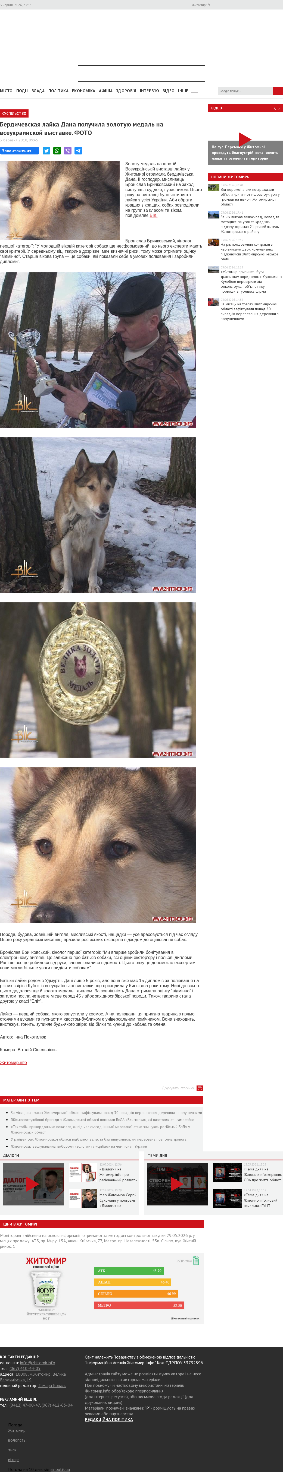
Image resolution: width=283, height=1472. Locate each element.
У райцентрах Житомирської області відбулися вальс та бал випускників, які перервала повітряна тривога (98, 1139)
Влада (38, 90)
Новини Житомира (230, 177)
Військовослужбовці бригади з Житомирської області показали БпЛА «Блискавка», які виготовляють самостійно (102, 1119)
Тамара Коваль (52, 1385)
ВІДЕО (169, 90)
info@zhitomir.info (37, 1362)
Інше (183, 90)
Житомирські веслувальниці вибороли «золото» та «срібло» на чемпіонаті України (79, 1146)
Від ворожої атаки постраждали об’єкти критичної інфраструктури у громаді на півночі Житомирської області (250, 197)
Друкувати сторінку (178, 1087)
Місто (6, 90)
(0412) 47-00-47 (25, 1405)
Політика (58, 90)
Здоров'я (126, 90)
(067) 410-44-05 (25, 1368)
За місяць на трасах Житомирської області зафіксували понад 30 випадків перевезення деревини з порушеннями (106, 1112)
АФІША (106, 90)
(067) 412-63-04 (57, 1405)
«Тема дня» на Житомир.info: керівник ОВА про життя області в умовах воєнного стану (263, 1180)
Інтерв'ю (149, 90)
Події (22, 90)
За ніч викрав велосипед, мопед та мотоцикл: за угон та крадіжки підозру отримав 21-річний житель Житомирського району (250, 224)
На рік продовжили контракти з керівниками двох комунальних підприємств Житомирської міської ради (249, 251)
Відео (216, 108)
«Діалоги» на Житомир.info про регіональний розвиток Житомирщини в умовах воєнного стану (118, 1180)
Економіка (83, 90)
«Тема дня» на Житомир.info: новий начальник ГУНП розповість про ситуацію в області (260, 1205)
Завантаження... (18, 150)
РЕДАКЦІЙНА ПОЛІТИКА (109, 1419)
